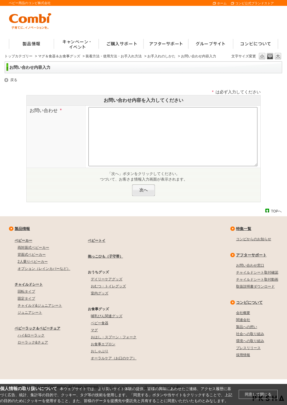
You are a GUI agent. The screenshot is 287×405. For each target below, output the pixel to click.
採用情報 (243, 355)
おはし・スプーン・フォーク (113, 337)
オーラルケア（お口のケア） (113, 358)
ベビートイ (96, 240)
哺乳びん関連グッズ (106, 316)
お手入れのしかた (161, 56)
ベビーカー (23, 240)
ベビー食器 (99, 323)
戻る (13, 80)
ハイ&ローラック (31, 335)
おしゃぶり (99, 351)
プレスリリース (248, 348)
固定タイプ (26, 298)
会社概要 (243, 313)
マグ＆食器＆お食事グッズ (59, 56)
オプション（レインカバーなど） (44, 269)
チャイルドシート (29, 284)
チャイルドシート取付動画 (257, 279)
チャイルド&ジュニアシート (40, 305)
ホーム (222, 3)
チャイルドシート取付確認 (257, 272)
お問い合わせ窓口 (250, 265)
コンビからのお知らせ (253, 239)
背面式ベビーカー (32, 255)
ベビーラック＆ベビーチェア (37, 328)
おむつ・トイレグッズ (108, 286)
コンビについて (249, 302)
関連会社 (243, 320)
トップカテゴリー (18, 56)
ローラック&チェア (33, 342)
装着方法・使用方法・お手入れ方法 (114, 56)
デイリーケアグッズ (106, 279)
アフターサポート (251, 255)
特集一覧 (243, 228)
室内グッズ (99, 293)
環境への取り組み (250, 341)
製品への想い (246, 327)
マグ (94, 330)
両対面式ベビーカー (33, 248)
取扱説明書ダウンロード (255, 286)
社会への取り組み (250, 334)
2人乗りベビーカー (33, 262)
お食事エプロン (103, 344)
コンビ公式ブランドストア (254, 3)
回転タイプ (26, 291)
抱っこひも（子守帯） (105, 256)
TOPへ (276, 211)
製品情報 (22, 228)
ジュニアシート (30, 312)
